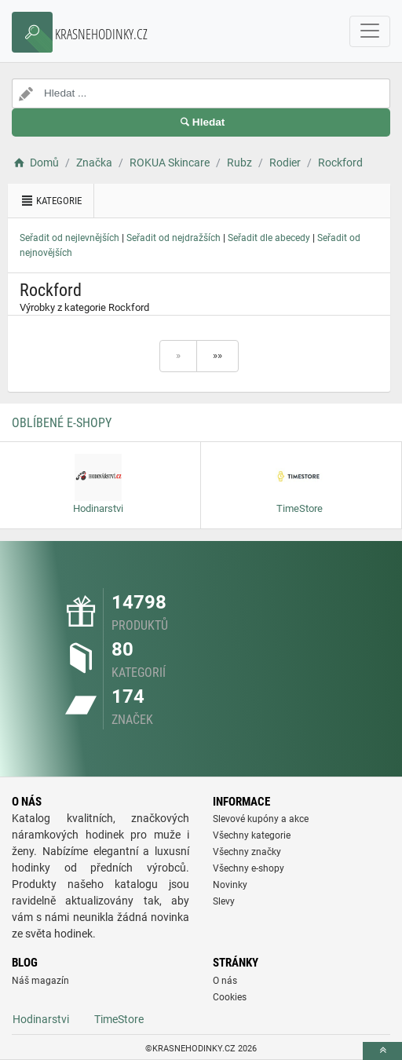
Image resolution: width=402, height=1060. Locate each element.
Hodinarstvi (41, 1019)
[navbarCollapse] (369, 31)
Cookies (230, 997)
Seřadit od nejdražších (173, 237)
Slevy (224, 901)
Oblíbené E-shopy (61, 422)
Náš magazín (40, 980)
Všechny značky (247, 851)
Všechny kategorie (252, 835)
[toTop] (382, 1051)
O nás (225, 980)
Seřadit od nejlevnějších (69, 237)
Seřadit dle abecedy (269, 237)
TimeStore (119, 1019)
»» (217, 355)
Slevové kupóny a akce (261, 818)
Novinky (230, 884)
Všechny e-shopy (248, 868)
